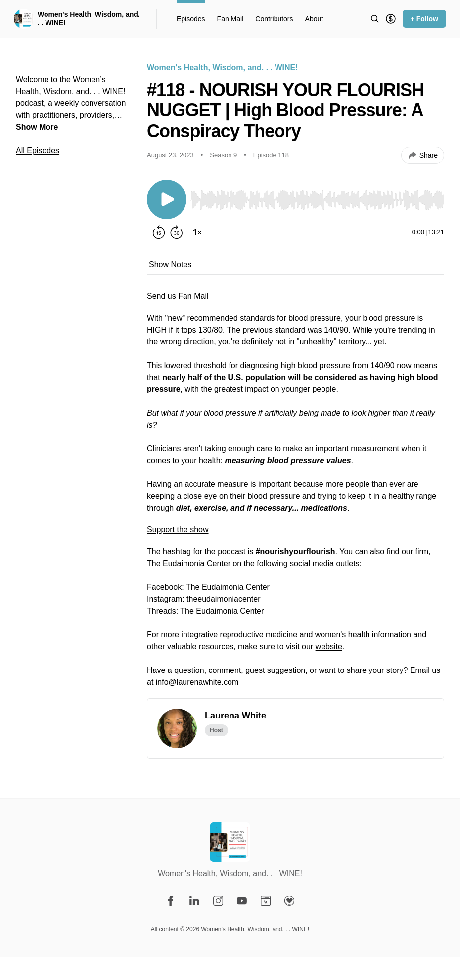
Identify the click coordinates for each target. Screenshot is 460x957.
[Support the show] (391, 19)
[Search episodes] (375, 19)
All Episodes (37, 150)
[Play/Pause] (166, 199)
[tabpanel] (295, 494)
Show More (37, 127)
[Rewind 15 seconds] (159, 232)
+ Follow (424, 19)
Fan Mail (230, 19)
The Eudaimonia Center (228, 587)
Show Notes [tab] (170, 264)
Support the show (178, 530)
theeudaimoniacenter (223, 599)
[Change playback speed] (197, 232)
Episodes (191, 19)
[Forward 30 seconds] (177, 232)
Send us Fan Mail (178, 296)
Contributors (274, 19)
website (329, 646)
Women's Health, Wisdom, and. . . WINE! (89, 18)
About (314, 19)
